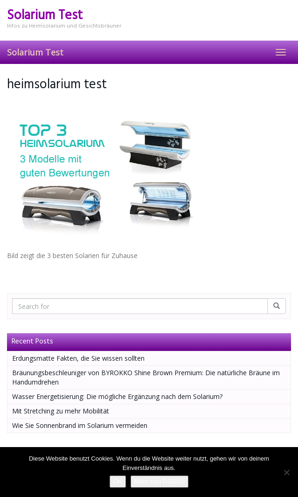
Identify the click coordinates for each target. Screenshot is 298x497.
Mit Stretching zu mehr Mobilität (60, 410)
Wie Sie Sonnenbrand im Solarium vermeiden (79, 425)
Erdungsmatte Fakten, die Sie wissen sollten (78, 358)
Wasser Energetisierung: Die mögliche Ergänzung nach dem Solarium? (117, 396)
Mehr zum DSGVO (159, 481)
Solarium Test (35, 52)
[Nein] (286, 472)
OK (117, 481)
